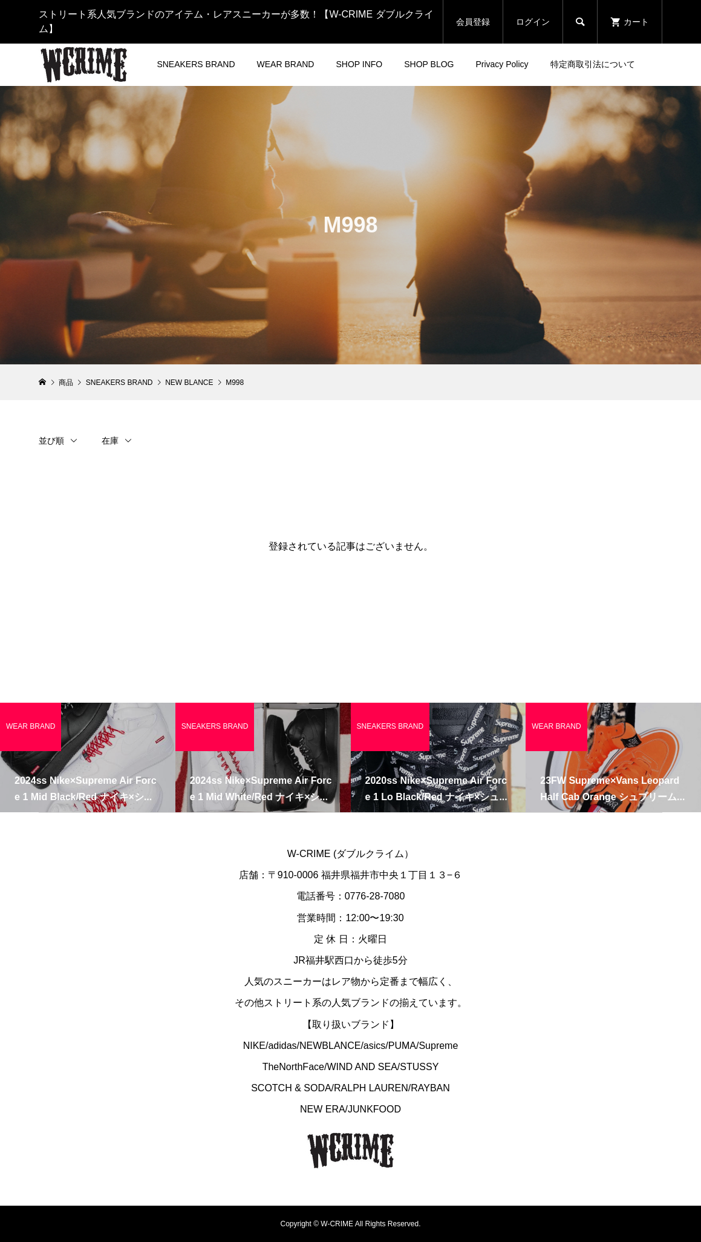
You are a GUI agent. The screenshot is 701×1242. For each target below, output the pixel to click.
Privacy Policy (501, 64)
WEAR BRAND (286, 64)
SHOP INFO (359, 64)
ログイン (533, 22)
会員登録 (473, 22)
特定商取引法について (592, 64)
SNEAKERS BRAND (196, 64)
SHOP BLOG (429, 64)
